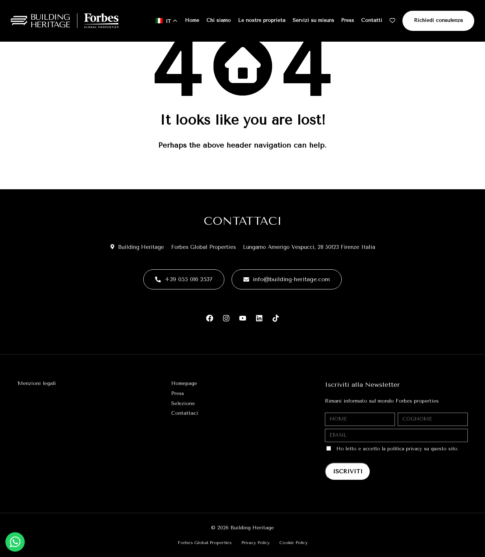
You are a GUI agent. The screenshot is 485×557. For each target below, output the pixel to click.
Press (347, 20)
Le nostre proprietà (261, 20)
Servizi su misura (313, 20)
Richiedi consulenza (438, 20)
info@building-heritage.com (286, 279)
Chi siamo (218, 20)
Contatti (371, 20)
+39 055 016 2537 (184, 279)
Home (192, 20)
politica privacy (404, 448)
